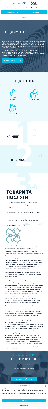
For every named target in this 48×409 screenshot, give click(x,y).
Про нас (23, 7)
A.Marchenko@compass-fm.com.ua (24, 368)
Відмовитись (24, 405)
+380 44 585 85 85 (24, 365)
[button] (45, 386)
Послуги (28, 7)
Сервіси (33, 7)
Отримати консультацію (12, 61)
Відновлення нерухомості (13, 7)
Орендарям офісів (36, 12)
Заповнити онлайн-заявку (24, 379)
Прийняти (24, 400)
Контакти (38, 7)
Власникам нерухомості (12, 12)
